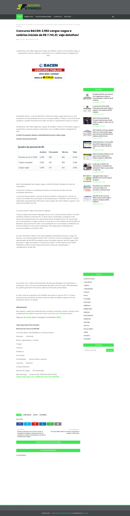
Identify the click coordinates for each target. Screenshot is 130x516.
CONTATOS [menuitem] (58, 17)
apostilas (27, 317)
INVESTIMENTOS (88, 315)
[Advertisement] (48, 98)
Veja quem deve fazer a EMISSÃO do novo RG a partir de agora (102, 178)
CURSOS (86, 292)
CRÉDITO (86, 285)
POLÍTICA (86, 325)
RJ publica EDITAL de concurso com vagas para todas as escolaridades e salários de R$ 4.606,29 (103, 97)
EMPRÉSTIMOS (88, 309)
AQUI (58, 317)
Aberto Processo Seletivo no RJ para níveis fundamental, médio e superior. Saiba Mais (103, 156)
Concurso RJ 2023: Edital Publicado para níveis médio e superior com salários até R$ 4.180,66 (103, 109)
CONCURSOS (27, 415)
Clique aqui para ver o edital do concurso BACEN (37, 377)
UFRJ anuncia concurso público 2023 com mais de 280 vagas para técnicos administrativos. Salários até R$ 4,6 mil (103, 133)
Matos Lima (21, 39)
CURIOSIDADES (88, 289)
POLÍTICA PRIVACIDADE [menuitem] (43, 17)
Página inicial (20, 24)
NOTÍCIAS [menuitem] (67, 17)
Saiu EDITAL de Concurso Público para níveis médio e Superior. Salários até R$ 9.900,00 (102, 199)
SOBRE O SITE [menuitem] (28, 17)
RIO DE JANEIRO (88, 329)
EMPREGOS (87, 305)
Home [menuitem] (20, 17)
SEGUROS (87, 335)
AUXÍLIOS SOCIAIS (89, 279)
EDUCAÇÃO (87, 302)
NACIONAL (87, 322)
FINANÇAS (87, 312)
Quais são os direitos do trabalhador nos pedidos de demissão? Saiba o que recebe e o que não (103, 167)
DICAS (35, 415)
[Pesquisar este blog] (94, 350)
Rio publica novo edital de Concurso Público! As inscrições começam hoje (101, 188)
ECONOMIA (29, 24)
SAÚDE (86, 332)
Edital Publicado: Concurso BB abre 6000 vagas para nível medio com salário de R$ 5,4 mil (103, 145)
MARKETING (87, 319)
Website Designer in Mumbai (63, 513)
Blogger (85, 513)
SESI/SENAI (87, 339)
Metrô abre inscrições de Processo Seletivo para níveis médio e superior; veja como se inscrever (103, 121)
